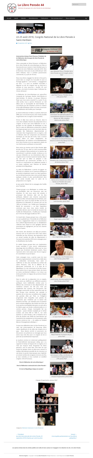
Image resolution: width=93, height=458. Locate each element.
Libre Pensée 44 (39, 428)
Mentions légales (23, 455)
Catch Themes (70, 455)
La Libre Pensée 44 (31, 5)
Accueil (9, 18)
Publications (44, 18)
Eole (31, 43)
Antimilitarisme (33, 18)
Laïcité (16, 18)
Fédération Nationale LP (28, 428)
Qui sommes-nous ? (57, 18)
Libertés (23, 18)
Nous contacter (70, 18)
